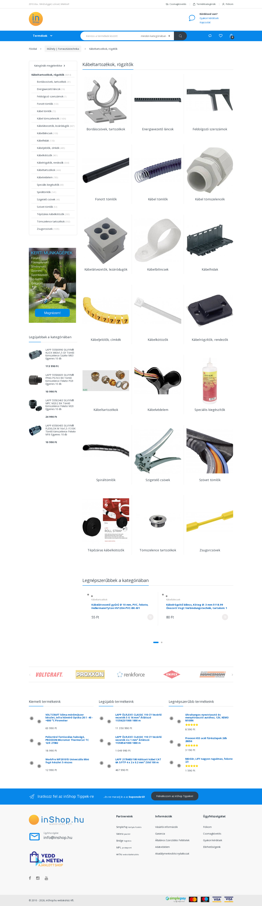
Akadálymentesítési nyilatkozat (172, 853)
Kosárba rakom (150, 610)
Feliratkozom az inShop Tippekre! (174, 796)
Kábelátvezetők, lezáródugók (51, 126)
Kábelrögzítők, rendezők (48, 162)
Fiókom (227, 4)
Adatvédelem (162, 847)
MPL (124, 847)
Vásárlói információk (166, 827)
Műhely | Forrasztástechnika (63, 48)
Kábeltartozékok (128, 593)
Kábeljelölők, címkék (46, 148)
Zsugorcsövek (43, 228)
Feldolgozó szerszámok (48, 96)
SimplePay (122, 827)
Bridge (119, 840)
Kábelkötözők (43, 155)
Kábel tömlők (42, 111)
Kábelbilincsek (202, 593)
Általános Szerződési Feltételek (172, 840)
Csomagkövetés (176, 4)
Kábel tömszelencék (46, 118)
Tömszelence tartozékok (49, 221)
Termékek (40, 36)
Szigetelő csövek (44, 199)
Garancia (160, 833)
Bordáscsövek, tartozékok (50, 81)
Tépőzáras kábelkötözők (49, 214)
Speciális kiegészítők (46, 184)
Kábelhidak (41, 140)
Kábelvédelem (43, 177)
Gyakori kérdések (209, 18)
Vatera (119, 833)
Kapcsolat (205, 22)
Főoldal (33, 48)
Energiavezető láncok (47, 89)
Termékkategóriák (204, 4)
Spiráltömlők (42, 192)
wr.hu (119, 854)
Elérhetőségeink (212, 847)
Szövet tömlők (43, 206)
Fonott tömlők (43, 103)
